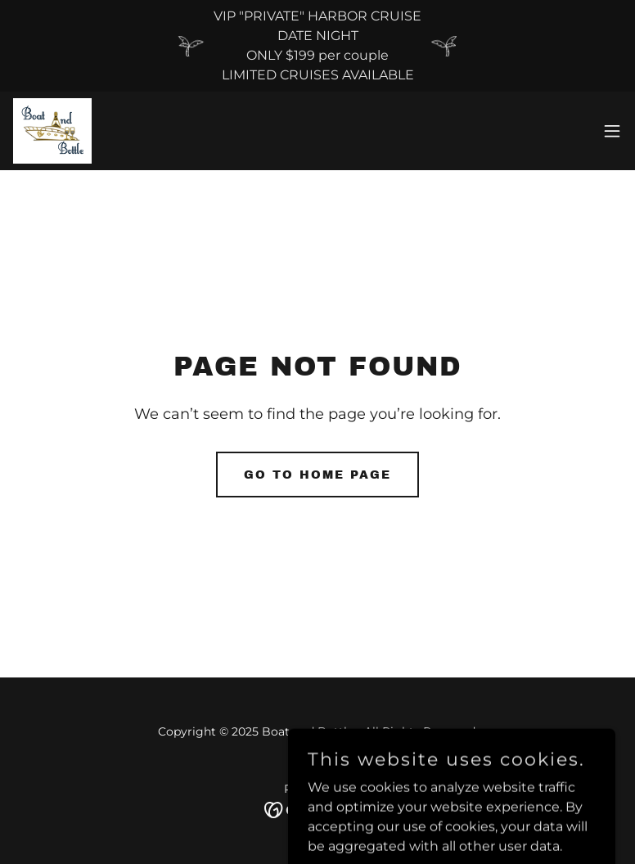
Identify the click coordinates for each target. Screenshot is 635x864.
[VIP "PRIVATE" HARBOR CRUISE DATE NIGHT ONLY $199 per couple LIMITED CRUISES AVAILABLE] (317, 45)
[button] (612, 131)
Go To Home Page (317, 475)
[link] (52, 131)
